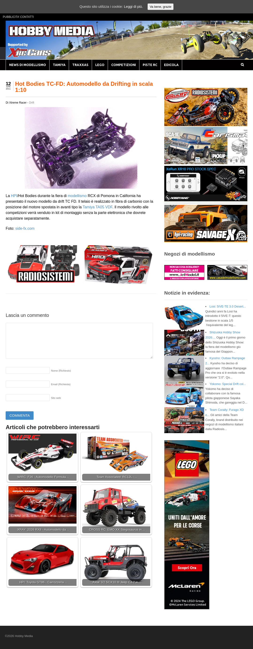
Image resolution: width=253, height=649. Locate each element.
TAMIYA (59, 65)
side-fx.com (24, 228)
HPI (14, 196)
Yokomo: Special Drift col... (228, 384)
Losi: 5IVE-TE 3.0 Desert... (228, 306)
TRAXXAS (80, 65)
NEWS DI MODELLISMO (27, 65)
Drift (31, 102)
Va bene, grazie (160, 6)
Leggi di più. (133, 6)
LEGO (99, 65)
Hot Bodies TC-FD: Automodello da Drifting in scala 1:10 (84, 87)
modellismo (77, 196)
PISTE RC (150, 65)
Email (60, 384)
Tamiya (89, 207)
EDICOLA (171, 65)
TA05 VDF (104, 207)
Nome (61, 370)
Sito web (56, 397)
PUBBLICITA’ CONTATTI (18, 17)
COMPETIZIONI (123, 65)
